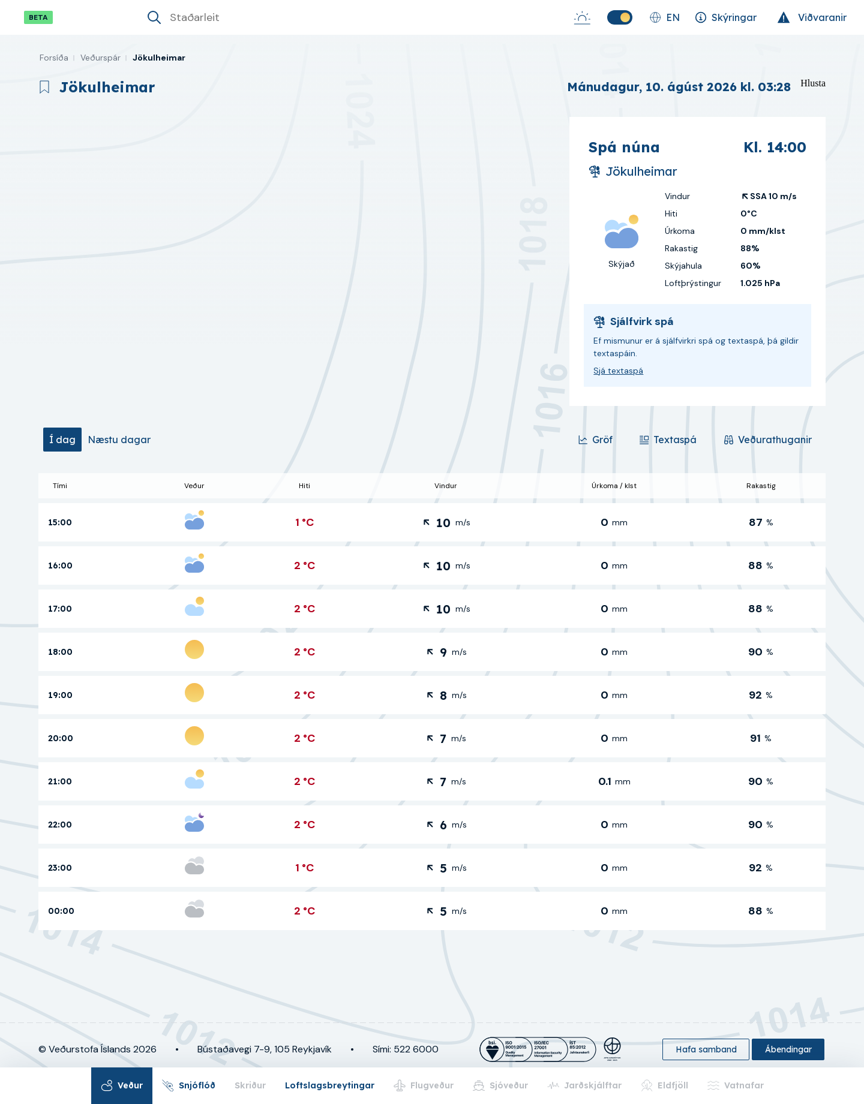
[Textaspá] (668, 439)
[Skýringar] (725, 17)
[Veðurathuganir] (767, 439)
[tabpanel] (432, 701)
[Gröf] (595, 439)
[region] (299, 261)
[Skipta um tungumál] (664, 17)
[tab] (62, 440)
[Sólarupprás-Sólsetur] (582, 17)
